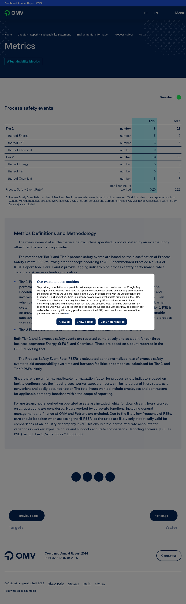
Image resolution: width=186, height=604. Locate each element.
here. (67, 313)
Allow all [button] (64, 321)
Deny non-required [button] (112, 321)
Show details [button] (85, 321)
